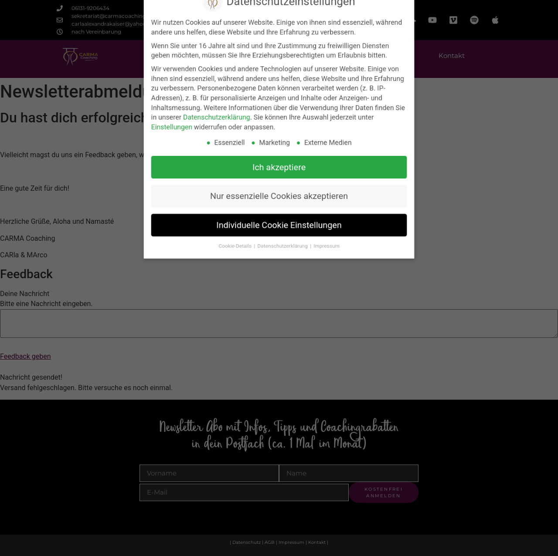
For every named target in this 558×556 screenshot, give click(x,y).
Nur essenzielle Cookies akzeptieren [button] (279, 187)
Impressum (321, 232)
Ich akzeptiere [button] (279, 162)
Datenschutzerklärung (223, 117)
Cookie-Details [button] (240, 232)
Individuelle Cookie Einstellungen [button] (279, 213)
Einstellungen (184, 126)
